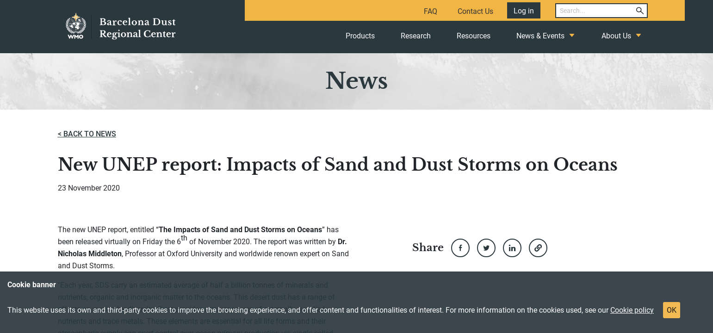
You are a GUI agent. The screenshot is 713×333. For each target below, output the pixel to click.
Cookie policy (632, 310)
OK (671, 310)
